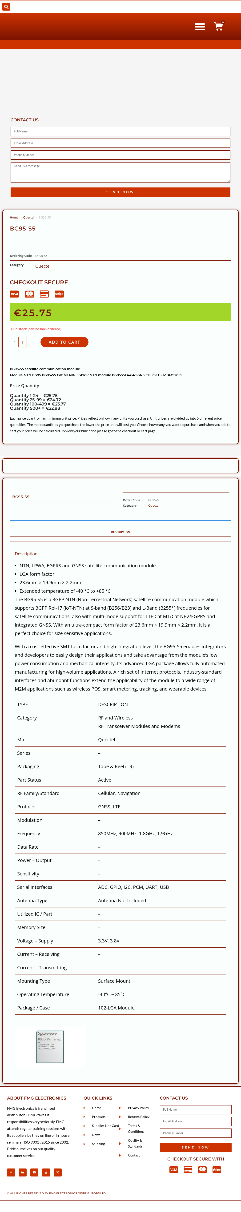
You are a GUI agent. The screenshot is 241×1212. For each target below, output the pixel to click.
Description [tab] (120, 533)
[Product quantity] (22, 342)
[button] (6, 7)
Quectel (28, 217)
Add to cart (66, 342)
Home (14, 217)
